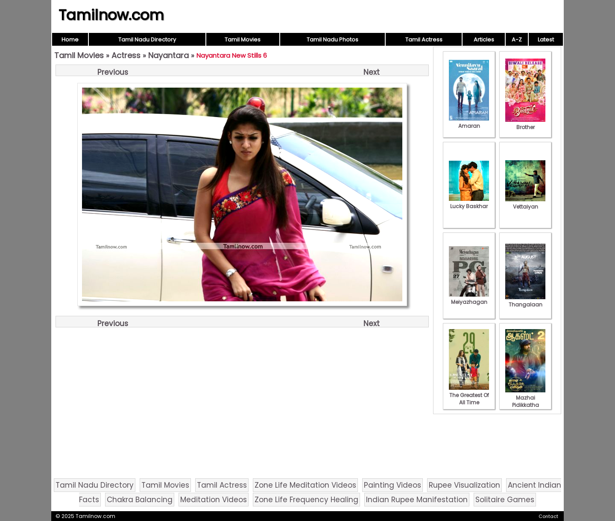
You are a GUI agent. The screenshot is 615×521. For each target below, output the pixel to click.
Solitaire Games (504, 500)
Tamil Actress (423, 39)
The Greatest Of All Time (469, 395)
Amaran (469, 122)
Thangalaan (525, 301)
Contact (548, 516)
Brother (525, 123)
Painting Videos (392, 485)
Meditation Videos (213, 500)
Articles (484, 39)
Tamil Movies (243, 39)
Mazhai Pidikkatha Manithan (525, 401)
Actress (126, 55)
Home (70, 39)
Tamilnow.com (111, 15)
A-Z (517, 39)
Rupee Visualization (464, 485)
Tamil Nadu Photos (332, 39)
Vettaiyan (525, 203)
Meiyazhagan (469, 298)
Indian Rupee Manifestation (417, 500)
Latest (546, 39)
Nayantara (168, 55)
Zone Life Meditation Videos (305, 485)
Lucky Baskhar (469, 202)
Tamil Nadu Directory (147, 39)
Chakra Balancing (140, 500)
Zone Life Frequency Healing (306, 500)
